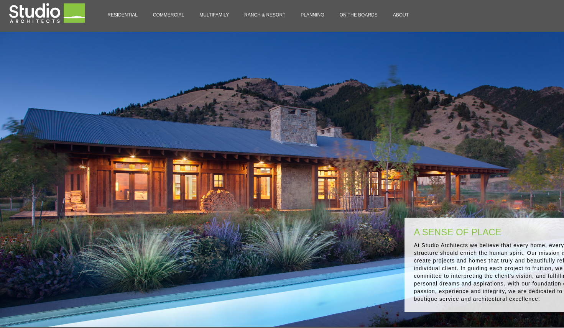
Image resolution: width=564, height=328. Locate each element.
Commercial (168, 15)
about (401, 15)
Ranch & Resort (264, 15)
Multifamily (214, 15)
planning (312, 15)
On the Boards (359, 15)
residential (122, 15)
